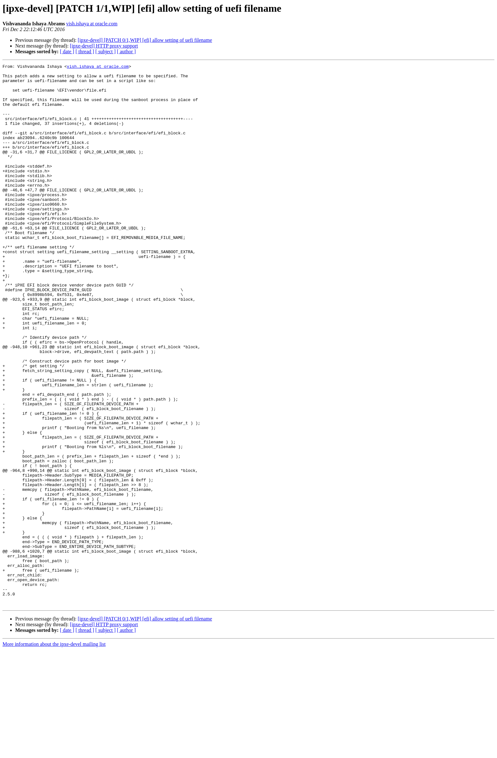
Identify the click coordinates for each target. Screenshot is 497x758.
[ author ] (126, 51)
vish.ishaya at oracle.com (92, 23)
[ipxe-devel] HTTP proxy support (104, 45)
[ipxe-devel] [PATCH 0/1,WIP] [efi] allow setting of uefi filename (145, 40)
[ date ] (67, 51)
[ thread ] (84, 51)
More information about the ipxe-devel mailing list (54, 752)
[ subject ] (105, 51)
